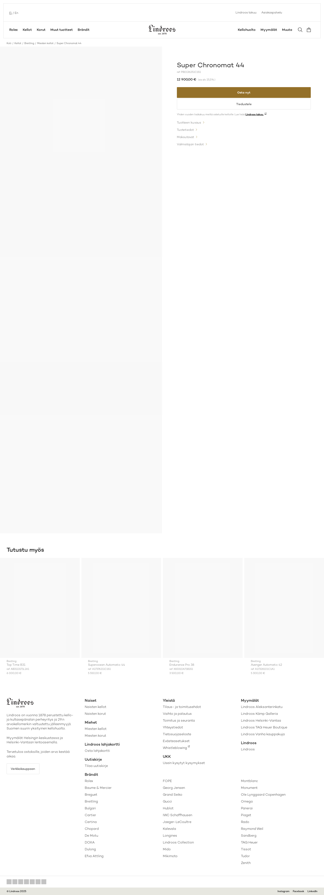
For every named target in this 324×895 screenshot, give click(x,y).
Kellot (27, 30)
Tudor (245, 856)
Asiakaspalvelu (271, 12)
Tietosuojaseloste (177, 734)
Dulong (90, 849)
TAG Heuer (249, 842)
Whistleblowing (175, 748)
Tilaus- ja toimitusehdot (182, 707)
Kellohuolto (247, 30)
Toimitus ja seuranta (179, 720)
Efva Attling (94, 856)
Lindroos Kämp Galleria (259, 713)
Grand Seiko (172, 794)
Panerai (247, 808)
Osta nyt (244, 93)
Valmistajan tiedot (191, 147)
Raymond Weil (252, 829)
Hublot (168, 808)
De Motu (91, 835)
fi (10, 12)
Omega (247, 801)
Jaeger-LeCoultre (177, 822)
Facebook (298, 891)
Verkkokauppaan (25, 769)
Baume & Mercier (98, 788)
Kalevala (169, 829)
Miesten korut (95, 735)
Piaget (246, 815)
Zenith (246, 863)
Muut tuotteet (61, 30)
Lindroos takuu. (254, 117)
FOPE (167, 781)
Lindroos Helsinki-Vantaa (261, 720)
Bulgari (90, 808)
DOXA (90, 842)
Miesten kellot (45, 43)
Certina (91, 822)
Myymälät (269, 30)
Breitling (29, 43)
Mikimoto (170, 856)
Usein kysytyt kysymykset (184, 763)
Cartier (90, 815)
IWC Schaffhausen (177, 815)
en (16, 12)
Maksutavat (186, 140)
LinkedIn (312, 891)
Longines (170, 835)
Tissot (246, 849)
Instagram (283, 891)
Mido (167, 849)
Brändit (83, 30)
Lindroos (248, 749)
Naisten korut (95, 713)
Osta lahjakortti (97, 750)
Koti (9, 43)
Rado (245, 822)
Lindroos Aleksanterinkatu (261, 707)
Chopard (92, 829)
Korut (41, 30)
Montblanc (249, 781)
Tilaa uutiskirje (96, 766)
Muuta (287, 30)
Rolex (13, 30)
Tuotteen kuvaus (190, 125)
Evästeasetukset (176, 741)
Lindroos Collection (178, 842)
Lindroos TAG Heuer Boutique (264, 727)
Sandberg (248, 835)
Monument (249, 788)
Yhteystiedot (173, 727)
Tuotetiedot (186, 132)
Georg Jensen (174, 788)
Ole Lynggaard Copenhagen (263, 794)
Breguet (91, 794)
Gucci (167, 801)
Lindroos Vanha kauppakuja (263, 734)
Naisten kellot (95, 707)
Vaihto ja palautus (177, 713)
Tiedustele (244, 106)
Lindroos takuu (246, 12)
